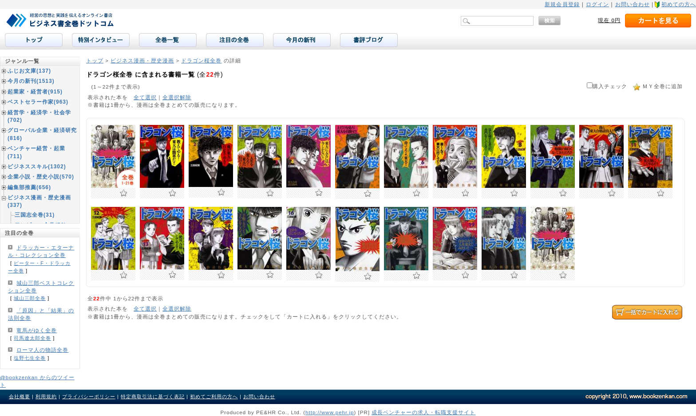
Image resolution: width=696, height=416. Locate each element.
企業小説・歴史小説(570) (41, 177)
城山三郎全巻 (30, 298)
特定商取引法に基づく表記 (153, 396)
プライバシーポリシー (88, 396)
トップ (94, 60)
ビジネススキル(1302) (37, 166)
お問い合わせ (632, 4)
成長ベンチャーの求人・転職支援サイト (423, 412)
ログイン (597, 4)
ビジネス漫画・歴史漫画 (142, 60)
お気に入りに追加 (123, 193)
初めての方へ (678, 4)
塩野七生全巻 (30, 358)
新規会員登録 (562, 4)
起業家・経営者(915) (35, 92)
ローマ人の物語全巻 (42, 350)
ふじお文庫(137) (29, 71)
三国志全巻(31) (35, 215)
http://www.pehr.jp (329, 412)
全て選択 (145, 97)
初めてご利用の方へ (214, 396)
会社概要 (19, 396)
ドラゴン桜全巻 (201, 60)
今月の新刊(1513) (31, 81)
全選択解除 (176, 97)
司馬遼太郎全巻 (32, 338)
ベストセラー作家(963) (38, 102)
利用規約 (46, 396)
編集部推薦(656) (29, 187)
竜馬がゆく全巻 (36, 330)
